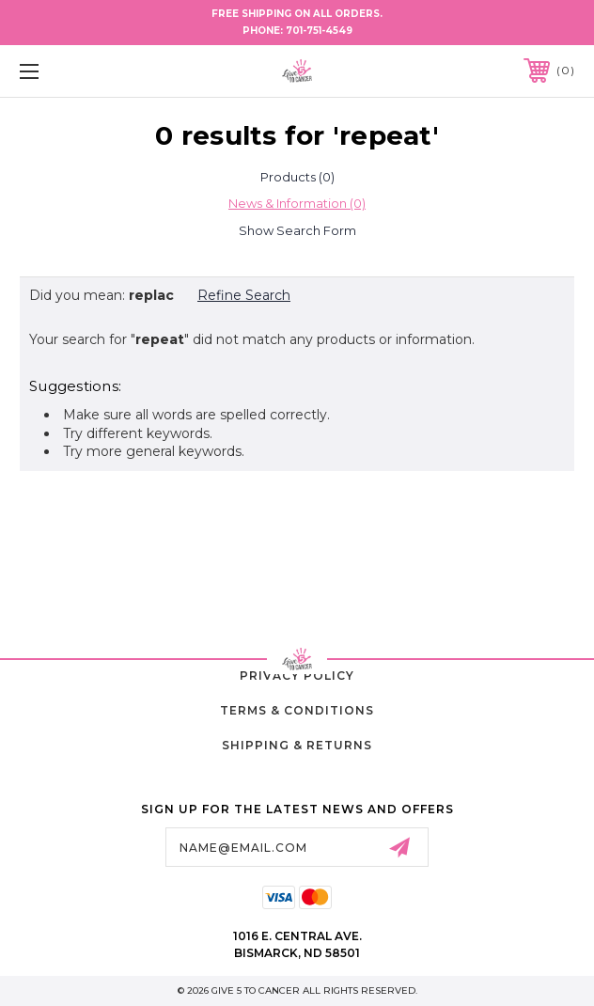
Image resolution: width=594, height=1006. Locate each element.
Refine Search (243, 295)
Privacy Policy (297, 675)
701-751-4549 (319, 30)
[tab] (297, 176)
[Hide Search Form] (297, 230)
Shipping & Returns (297, 745)
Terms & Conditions (297, 710)
